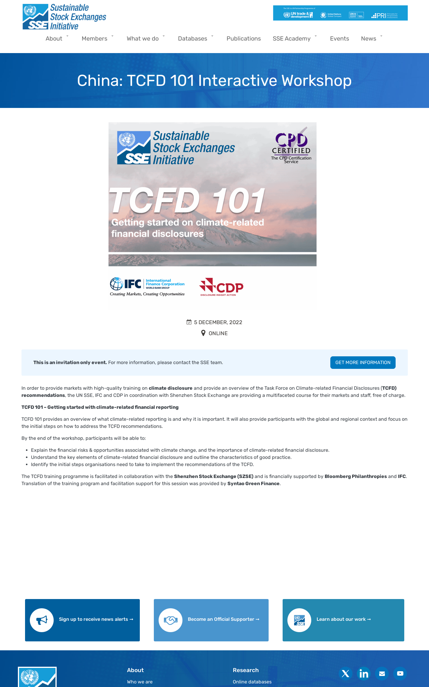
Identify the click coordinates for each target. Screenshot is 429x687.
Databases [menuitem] (194, 40)
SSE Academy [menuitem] (293, 40)
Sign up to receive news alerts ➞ (96, 619)
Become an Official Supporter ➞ (223, 619)
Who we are (140, 682)
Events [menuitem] (339, 38)
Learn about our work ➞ (344, 619)
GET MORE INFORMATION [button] (363, 362)
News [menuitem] (370, 40)
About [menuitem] (55, 40)
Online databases (252, 682)
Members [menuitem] (96, 40)
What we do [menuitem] (144, 40)
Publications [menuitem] (244, 38)
